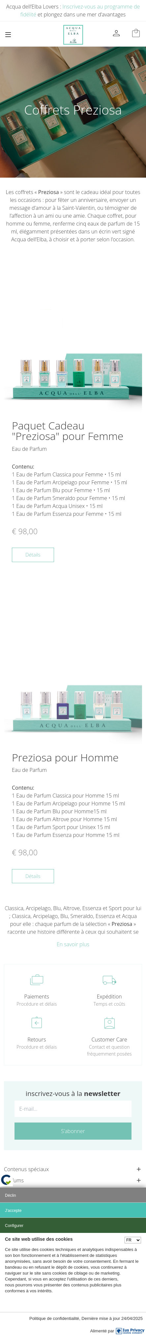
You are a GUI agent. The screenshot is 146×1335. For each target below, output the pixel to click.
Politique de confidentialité (54, 1318)
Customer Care (109, 1039)
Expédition (109, 996)
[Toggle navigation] (8, 34)
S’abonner (73, 1131)
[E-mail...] (73, 1109)
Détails (33, 554)
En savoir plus (73, 944)
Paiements (36, 996)
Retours (36, 1039)
